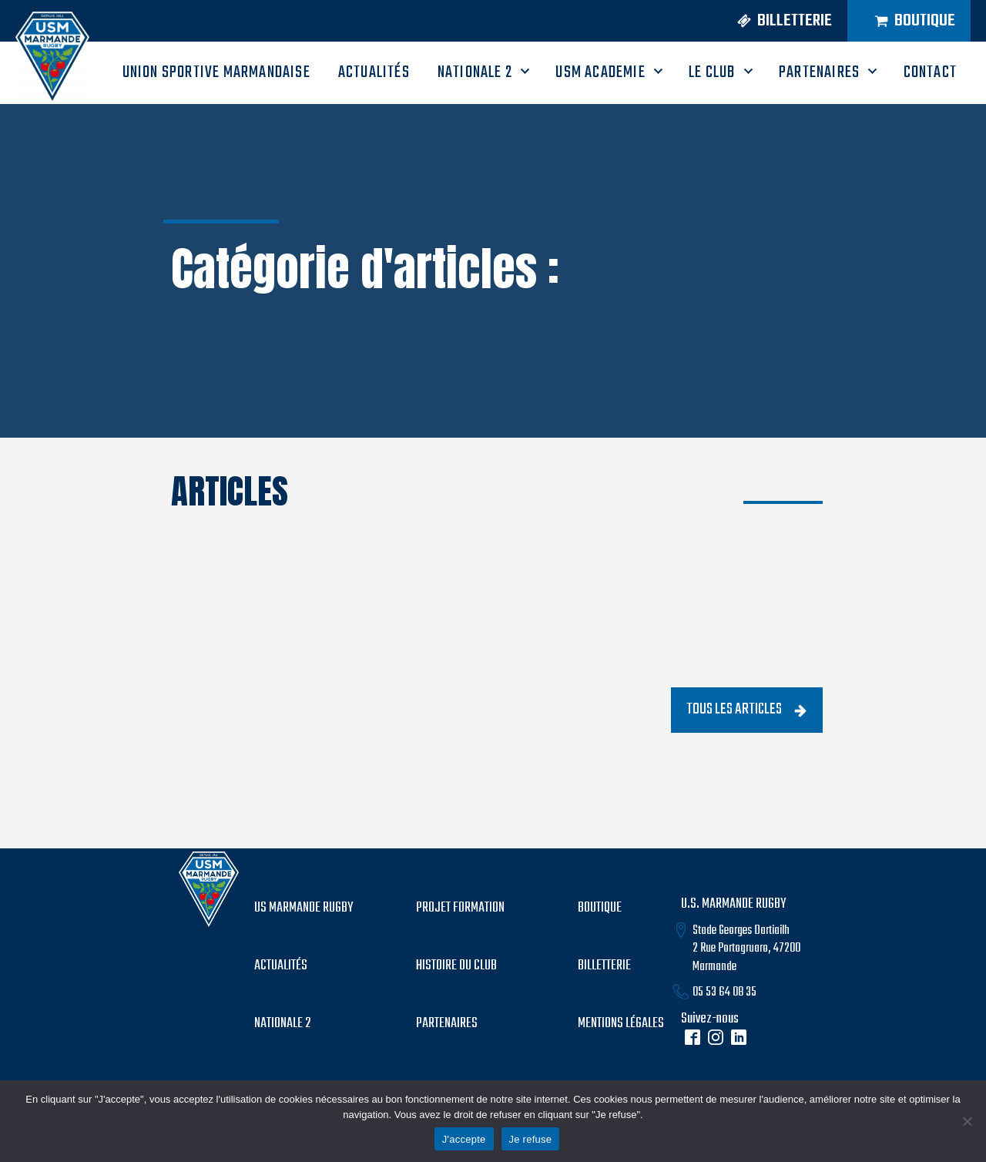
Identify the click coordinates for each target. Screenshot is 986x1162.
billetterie (604, 966)
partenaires (447, 1024)
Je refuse (530, 1139)
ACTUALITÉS (374, 72)
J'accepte (464, 1139)
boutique (600, 908)
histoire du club (456, 966)
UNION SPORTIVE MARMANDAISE (216, 72)
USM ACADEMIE (600, 72)
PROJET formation (460, 908)
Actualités (280, 966)
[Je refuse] (966, 1121)
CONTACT (930, 72)
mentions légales (621, 1024)
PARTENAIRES (819, 72)
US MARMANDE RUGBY (303, 908)
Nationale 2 (475, 72)
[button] (778, 21)
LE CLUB (712, 72)
